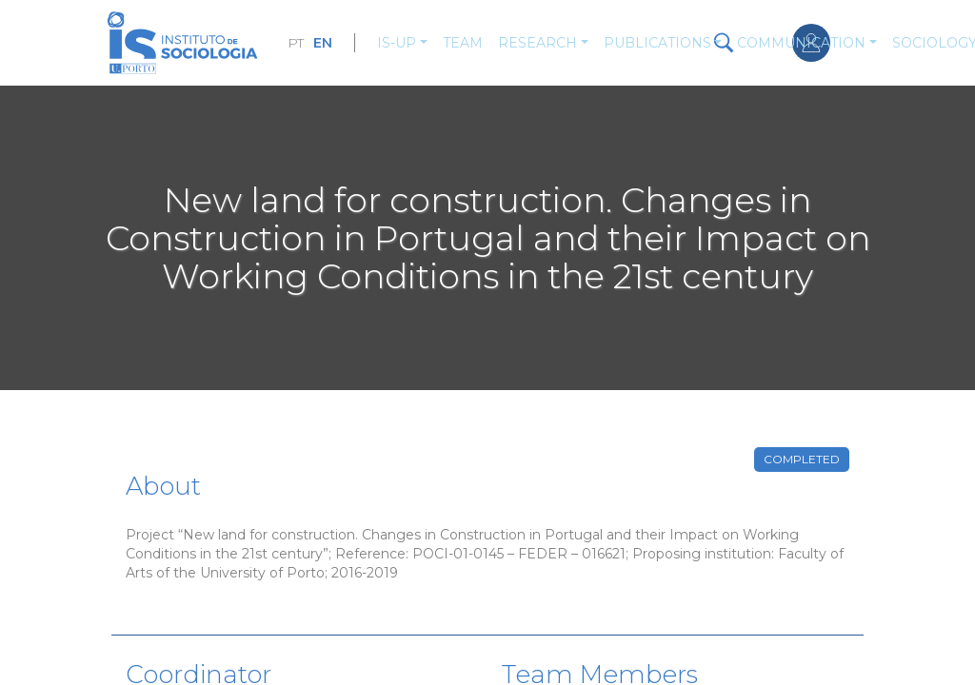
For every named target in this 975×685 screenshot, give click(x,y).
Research (537, 42)
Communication (801, 42)
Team (463, 42)
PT (296, 42)
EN (322, 42)
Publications (657, 42)
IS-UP (396, 42)
